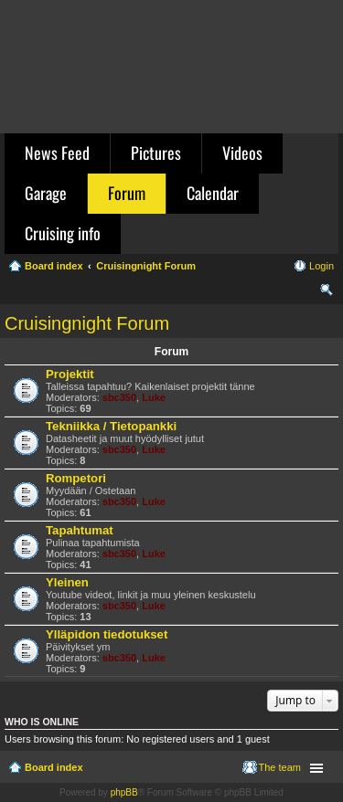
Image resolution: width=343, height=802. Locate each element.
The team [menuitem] (280, 767)
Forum (126, 193)
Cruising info (63, 233)
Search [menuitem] (326, 292)
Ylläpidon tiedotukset (106, 634)
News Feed (57, 152)
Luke (154, 397)
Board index (54, 767)
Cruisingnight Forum (87, 323)
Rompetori (76, 478)
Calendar (213, 193)
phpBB (124, 792)
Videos (242, 152)
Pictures (156, 152)
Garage (46, 193)
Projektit (70, 374)
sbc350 (119, 397)
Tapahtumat (79, 530)
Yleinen (67, 582)
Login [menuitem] (321, 265)
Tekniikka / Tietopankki (111, 426)
